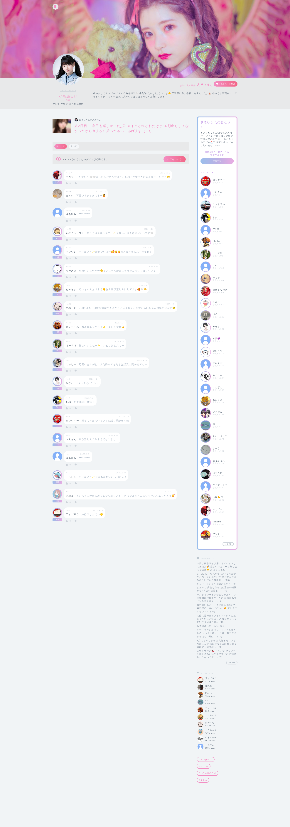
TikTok (203, 780)
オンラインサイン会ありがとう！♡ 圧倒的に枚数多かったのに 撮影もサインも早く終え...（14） (217, 597)
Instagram (205, 759)
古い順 (74, 146)
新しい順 (61, 146)
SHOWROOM (207, 773)
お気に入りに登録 (224, 84)
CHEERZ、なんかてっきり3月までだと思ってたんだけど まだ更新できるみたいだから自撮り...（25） (217, 577)
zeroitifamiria (68, 90)
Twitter (203, 766)
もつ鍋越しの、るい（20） (212, 626)
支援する (217, 161)
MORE (218, 145)
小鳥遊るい (68, 96)
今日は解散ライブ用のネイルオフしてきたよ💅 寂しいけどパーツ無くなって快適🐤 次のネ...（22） (217, 566)
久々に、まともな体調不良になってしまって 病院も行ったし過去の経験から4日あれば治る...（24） (217, 587)
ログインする (172, 159)
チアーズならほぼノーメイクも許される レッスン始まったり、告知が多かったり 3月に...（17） (217, 633)
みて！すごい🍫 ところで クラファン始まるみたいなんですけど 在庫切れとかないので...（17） (217, 654)
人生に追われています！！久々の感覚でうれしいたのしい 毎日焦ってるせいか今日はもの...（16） (217, 618)
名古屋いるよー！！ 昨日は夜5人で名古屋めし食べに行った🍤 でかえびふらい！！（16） (217, 608)
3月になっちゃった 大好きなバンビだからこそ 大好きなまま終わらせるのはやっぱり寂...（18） (217, 643)
